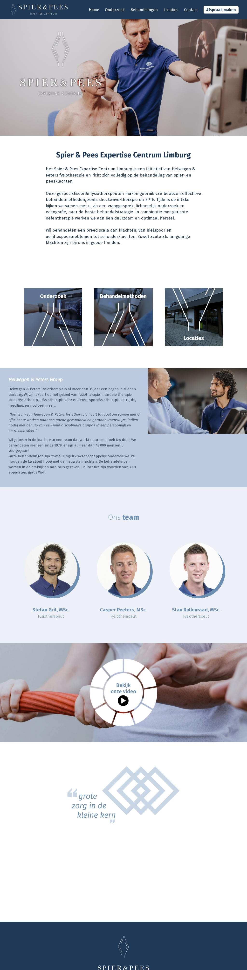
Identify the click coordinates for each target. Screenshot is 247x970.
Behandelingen (144, 9)
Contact (191, 9)
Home (94, 9)
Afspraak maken (221, 9)
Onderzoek (115, 9)
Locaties (171, 9)
